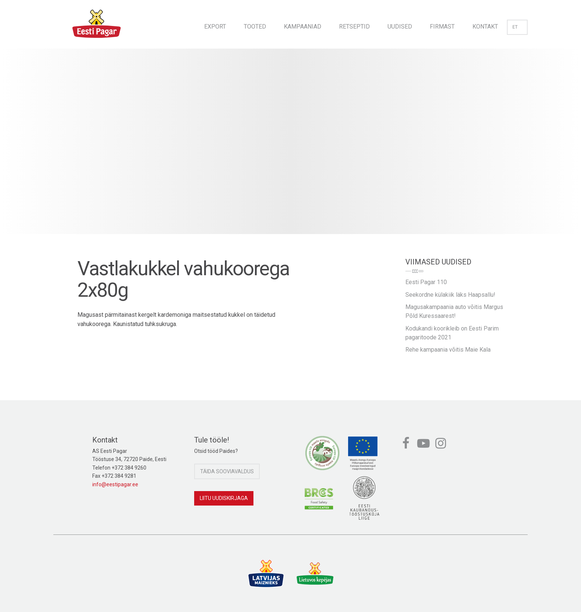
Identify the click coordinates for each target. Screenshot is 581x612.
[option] (290, 149)
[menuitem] (215, 24)
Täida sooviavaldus (227, 471)
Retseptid (354, 26)
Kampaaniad (302, 26)
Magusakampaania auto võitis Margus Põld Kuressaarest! (454, 311)
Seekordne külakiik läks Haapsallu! (450, 294)
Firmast (442, 26)
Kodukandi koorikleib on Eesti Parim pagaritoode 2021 (452, 333)
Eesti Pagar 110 (426, 282)
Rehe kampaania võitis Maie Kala (448, 349)
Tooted (255, 26)
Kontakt (485, 26)
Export (215, 26)
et (517, 27)
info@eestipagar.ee (115, 484)
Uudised (400, 26)
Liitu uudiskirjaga (224, 498)
